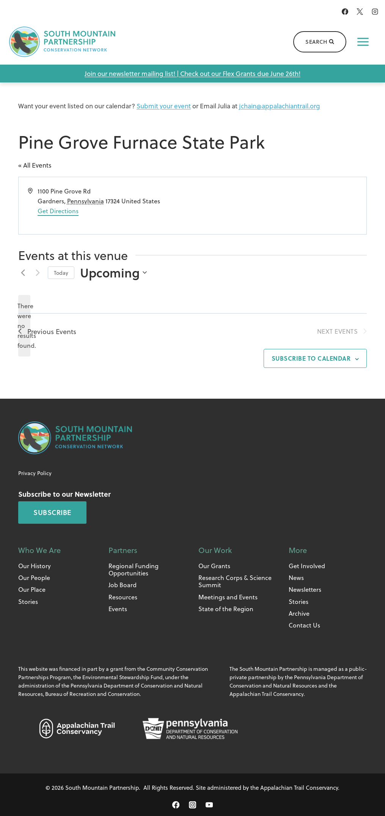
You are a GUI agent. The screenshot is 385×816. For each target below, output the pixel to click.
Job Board (122, 584)
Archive (299, 613)
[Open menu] (363, 42)
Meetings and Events (228, 597)
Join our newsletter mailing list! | (132, 73)
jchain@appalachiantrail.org (279, 106)
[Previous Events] (22, 272)
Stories (28, 601)
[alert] (24, 326)
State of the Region (225, 608)
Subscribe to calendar (311, 358)
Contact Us (304, 625)
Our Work (215, 550)
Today (61, 273)
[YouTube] (209, 805)
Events (117, 608)
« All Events (35, 165)
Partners (122, 550)
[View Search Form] (319, 41)
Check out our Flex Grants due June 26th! (240, 73)
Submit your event (164, 106)
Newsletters (305, 589)
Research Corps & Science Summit (235, 581)
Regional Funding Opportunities (133, 569)
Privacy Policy (35, 473)
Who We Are (39, 550)
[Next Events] (37, 272)
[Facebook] (345, 11)
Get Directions (58, 210)
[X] (360, 11)
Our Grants (214, 565)
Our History (34, 565)
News (296, 577)
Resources (122, 597)
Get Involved (307, 565)
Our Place (32, 589)
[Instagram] (374, 11)
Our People (34, 577)
